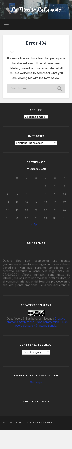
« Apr (34, 224)
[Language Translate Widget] (36, 352)
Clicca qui (36, 382)
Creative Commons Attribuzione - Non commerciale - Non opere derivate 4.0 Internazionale (36, 322)
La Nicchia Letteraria (36, 9)
